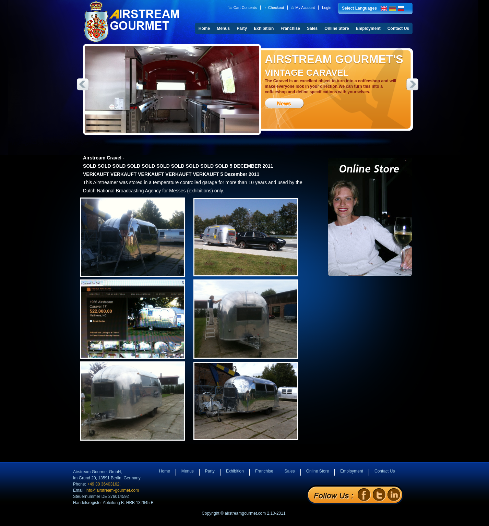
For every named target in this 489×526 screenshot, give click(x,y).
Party (242, 28)
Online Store (336, 28)
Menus (223, 28)
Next (412, 84)
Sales (312, 28)
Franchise (290, 28)
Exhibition (264, 28)
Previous (82, 84)
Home (204, 28)
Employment (368, 28)
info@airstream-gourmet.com (112, 490)
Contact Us (398, 28)
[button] (243, 7)
